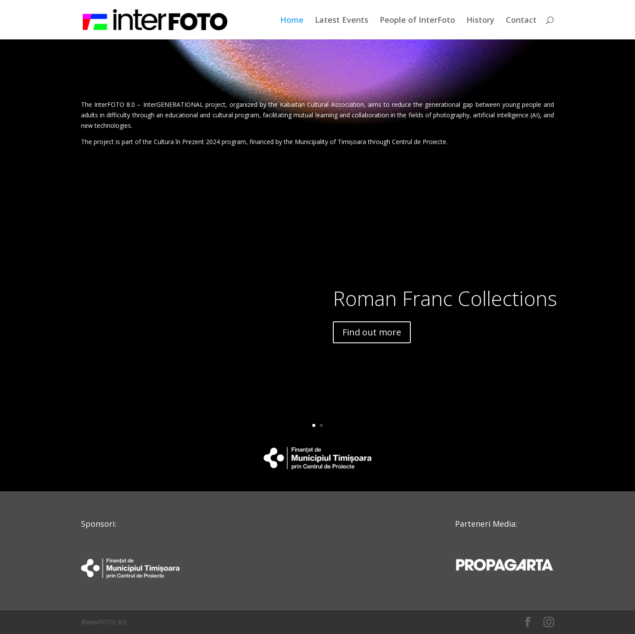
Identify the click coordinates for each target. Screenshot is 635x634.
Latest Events (341, 21)
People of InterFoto (417, 21)
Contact (521, 21)
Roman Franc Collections (445, 298)
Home (291, 21)
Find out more (371, 332)
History (480, 21)
